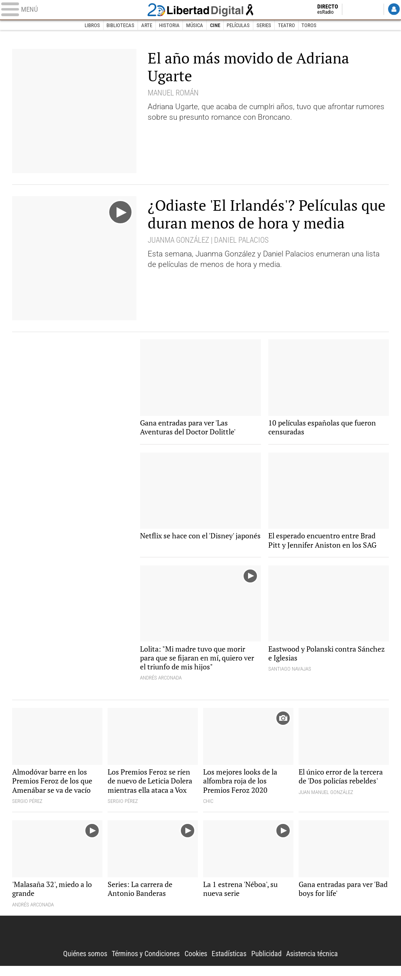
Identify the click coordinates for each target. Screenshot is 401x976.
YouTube (374, 9)
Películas (238, 25)
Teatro (286, 25)
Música (194, 25)
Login (393, 9)
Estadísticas (231, 963)
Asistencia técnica (318, 963)
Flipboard (363, 10)
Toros (309, 25)
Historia (169, 25)
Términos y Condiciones (142, 963)
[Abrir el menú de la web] (70, 10)
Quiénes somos (78, 963)
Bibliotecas (120, 25)
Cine (215, 25)
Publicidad (270, 963)
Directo (321, 9)
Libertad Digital (200, 9)
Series (264, 25)
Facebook (343, 9)
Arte (146, 25)
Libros (92, 25)
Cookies (195, 963)
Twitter (353, 9)
